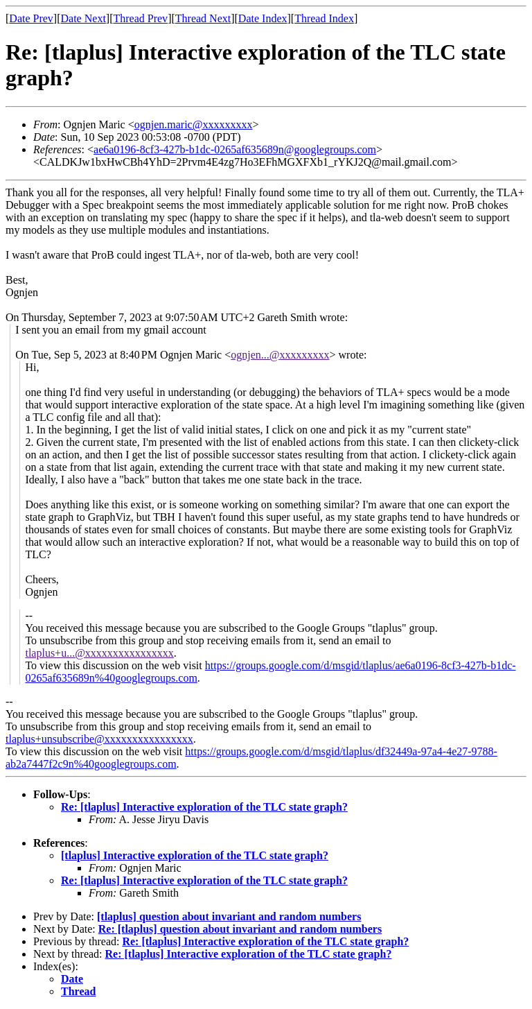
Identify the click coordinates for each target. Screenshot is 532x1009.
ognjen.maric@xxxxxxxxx (193, 124)
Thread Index (324, 18)
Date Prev (31, 18)
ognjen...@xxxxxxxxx (280, 355)
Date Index (262, 18)
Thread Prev (140, 18)
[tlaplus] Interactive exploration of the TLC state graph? (194, 855)
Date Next (83, 18)
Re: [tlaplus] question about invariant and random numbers (240, 929)
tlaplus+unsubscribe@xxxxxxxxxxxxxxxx (99, 739)
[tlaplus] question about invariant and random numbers (229, 916)
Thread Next (203, 18)
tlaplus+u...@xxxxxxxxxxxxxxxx (99, 653)
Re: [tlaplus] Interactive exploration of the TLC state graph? (204, 807)
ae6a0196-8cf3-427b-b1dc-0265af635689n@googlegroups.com (235, 149)
